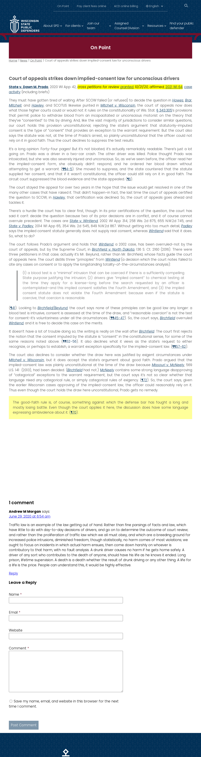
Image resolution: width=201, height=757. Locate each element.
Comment (19, 648)
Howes (177, 100)
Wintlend (156, 231)
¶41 (12, 308)
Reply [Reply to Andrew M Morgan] (13, 573)
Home (13, 60)
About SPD (51, 25)
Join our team (93, 25)
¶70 (73, 412)
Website (15, 630)
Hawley (38, 105)
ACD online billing (126, 6)
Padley (186, 226)
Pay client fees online (91, 6)
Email (14, 612)
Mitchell (15, 105)
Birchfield (146, 331)
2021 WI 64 (174, 87)
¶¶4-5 (67, 169)
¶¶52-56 (70, 341)
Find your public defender (182, 25)
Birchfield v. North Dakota (113, 249)
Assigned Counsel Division (126, 25)
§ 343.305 (164, 110)
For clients (73, 25)
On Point (63, 6)
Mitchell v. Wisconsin (117, 105)
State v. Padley (21, 226)
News (23, 60)
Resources (155, 25)
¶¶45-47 (117, 318)
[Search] (186, 5)
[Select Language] (156, 6)
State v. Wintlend (84, 221)
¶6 (129, 179)
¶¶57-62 (179, 346)
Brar (188, 100)
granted (126, 87)
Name (15, 594)
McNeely (107, 370)
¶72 (144, 380)
